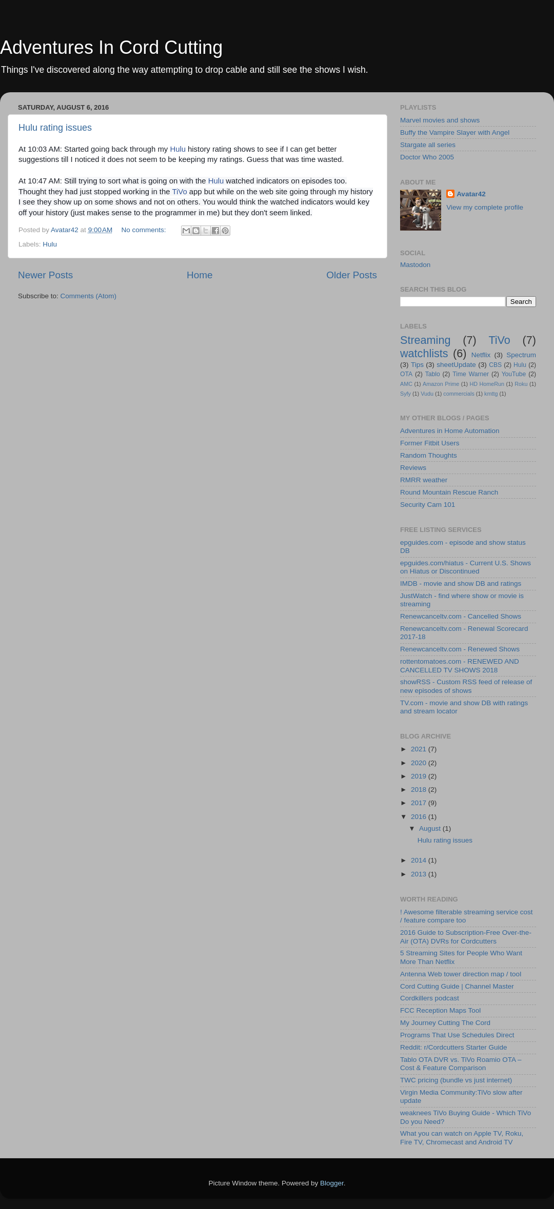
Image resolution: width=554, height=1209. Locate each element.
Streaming (425, 340)
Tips (417, 364)
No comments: (145, 230)
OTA (406, 374)
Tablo (432, 374)
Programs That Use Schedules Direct (457, 1035)
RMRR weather (423, 480)
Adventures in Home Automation (450, 431)
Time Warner (470, 374)
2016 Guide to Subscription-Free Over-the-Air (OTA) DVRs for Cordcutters (465, 937)
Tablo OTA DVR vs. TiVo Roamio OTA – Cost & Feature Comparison (461, 1064)
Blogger (332, 1183)
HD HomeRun (486, 384)
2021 (419, 749)
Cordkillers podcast (429, 998)
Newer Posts (45, 275)
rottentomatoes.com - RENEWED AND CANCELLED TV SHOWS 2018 (459, 665)
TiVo (179, 192)
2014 (419, 860)
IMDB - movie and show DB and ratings (460, 583)
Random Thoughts (428, 455)
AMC (406, 384)
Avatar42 (471, 194)
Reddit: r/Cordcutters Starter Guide (453, 1047)
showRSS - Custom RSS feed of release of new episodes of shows (466, 686)
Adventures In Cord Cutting (111, 47)
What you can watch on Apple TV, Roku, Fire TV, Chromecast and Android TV (461, 1137)
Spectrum (521, 355)
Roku (521, 384)
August (431, 828)
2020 (419, 763)
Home (199, 275)
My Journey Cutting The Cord (445, 1023)
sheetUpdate (456, 364)
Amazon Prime (441, 384)
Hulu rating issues (55, 127)
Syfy (405, 394)
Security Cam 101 (427, 504)
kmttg (491, 394)
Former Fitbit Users (430, 443)
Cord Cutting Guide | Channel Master (457, 986)
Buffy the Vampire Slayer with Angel (454, 132)
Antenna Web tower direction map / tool (460, 974)
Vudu (427, 394)
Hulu (178, 149)
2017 (419, 803)
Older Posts (351, 275)
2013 (419, 874)
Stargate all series (428, 145)
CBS (495, 364)
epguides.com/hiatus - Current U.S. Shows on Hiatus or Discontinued (465, 567)
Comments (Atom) (89, 296)
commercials (458, 394)
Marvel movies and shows (440, 120)
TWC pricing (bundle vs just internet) (456, 1080)
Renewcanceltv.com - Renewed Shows (460, 649)
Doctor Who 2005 (427, 157)
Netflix (481, 355)
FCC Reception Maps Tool (440, 1010)
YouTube (514, 374)
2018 (419, 789)
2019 (419, 776)
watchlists (424, 353)
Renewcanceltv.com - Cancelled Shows (460, 616)
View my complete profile (484, 207)
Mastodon (415, 265)
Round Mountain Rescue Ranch (449, 492)
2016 (419, 817)
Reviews (413, 468)
